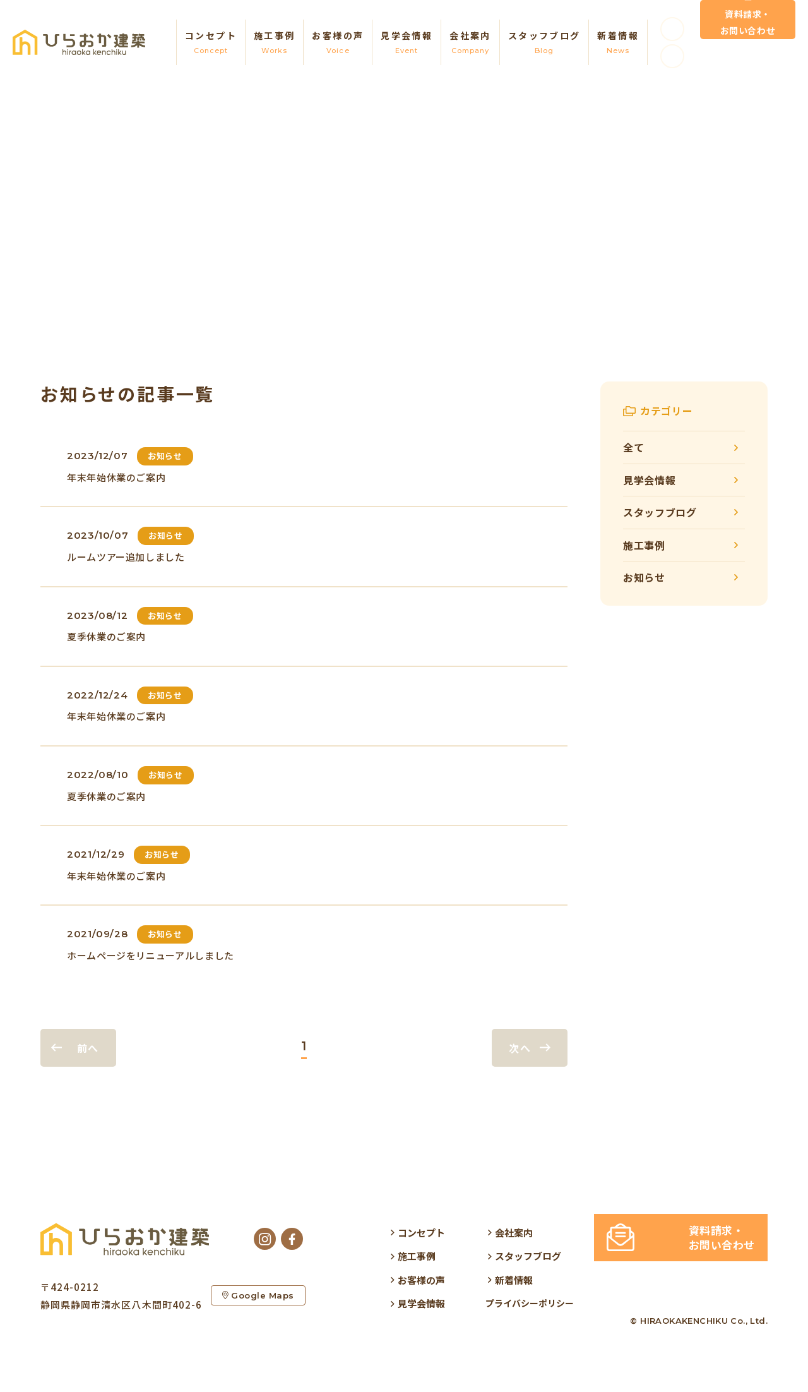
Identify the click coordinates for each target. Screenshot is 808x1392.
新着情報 (618, 43)
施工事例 (274, 43)
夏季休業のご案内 (106, 636)
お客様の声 (338, 43)
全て (633, 447)
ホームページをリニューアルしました (150, 955)
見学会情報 (406, 43)
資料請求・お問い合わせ (748, 35)
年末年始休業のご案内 (116, 477)
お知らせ (644, 577)
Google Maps (259, 1298)
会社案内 (470, 43)
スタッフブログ (544, 43)
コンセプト (211, 43)
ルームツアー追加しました (126, 556)
